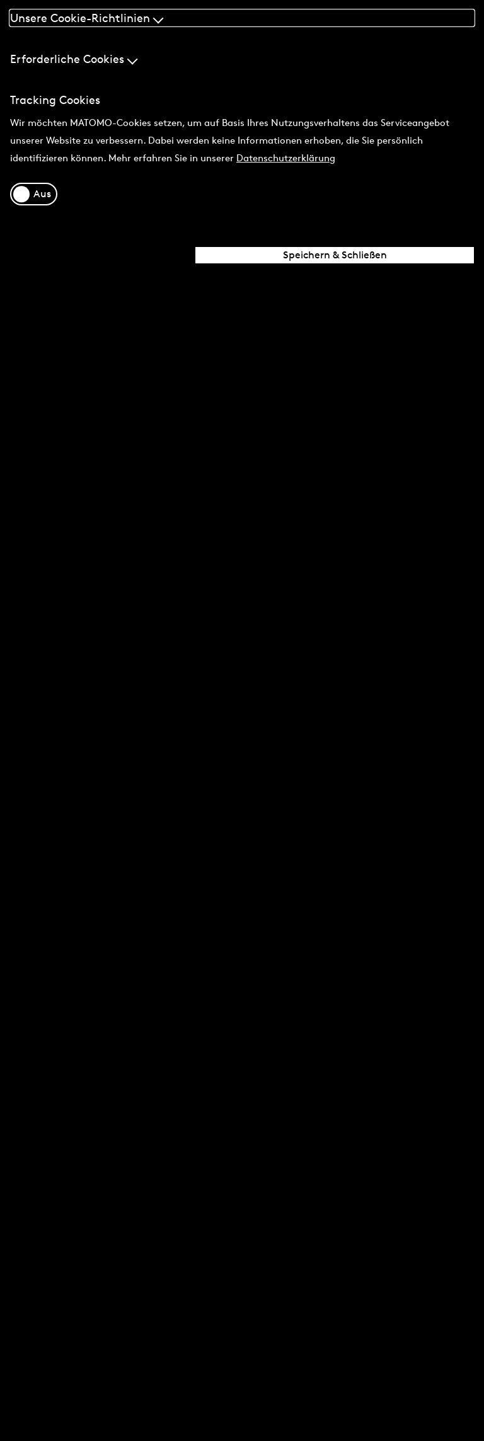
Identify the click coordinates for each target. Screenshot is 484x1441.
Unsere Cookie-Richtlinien (87, 18)
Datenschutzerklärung (285, 158)
